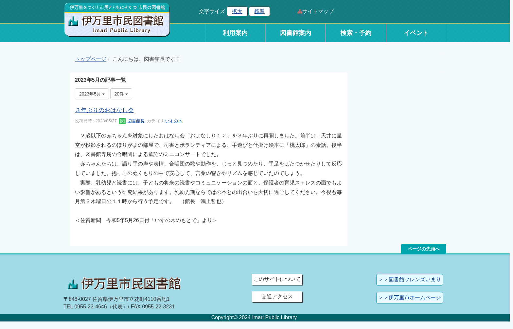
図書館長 (132, 120)
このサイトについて (277, 279)
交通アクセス (277, 296)
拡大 (237, 11)
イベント (416, 32)
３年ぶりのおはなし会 (104, 110)
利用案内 (235, 32)
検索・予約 (355, 32)
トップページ (90, 59)
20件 (121, 93)
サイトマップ (318, 11)
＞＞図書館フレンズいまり (409, 279)
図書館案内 (295, 32)
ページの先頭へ (424, 248)
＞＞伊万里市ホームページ (409, 297)
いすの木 (173, 120)
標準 (259, 11)
